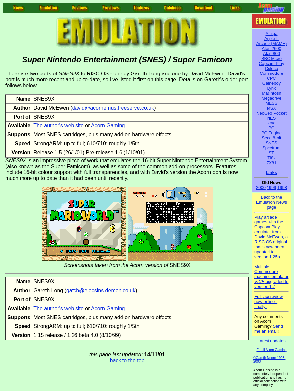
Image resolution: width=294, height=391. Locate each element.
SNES (271, 142)
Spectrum (271, 147)
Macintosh (271, 93)
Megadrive (272, 98)
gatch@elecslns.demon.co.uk (100, 290)
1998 (282, 187)
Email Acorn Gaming (271, 350)
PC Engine (271, 132)
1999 (271, 187)
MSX (271, 108)
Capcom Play (271, 63)
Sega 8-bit (271, 137)
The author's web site (58, 125)
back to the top (127, 360)
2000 (261, 187)
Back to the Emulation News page (271, 202)
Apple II (271, 38)
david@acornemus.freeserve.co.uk (113, 108)
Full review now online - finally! (268, 301)
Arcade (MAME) (271, 43)
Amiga (272, 33)
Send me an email (268, 329)
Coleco (271, 68)
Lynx (271, 88)
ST (271, 152)
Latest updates (271, 340)
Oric (271, 123)
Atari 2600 (271, 48)
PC (271, 127)
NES (271, 118)
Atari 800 (271, 53)
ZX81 (271, 162)
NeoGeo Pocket (271, 113)
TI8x (271, 157)
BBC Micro (271, 58)
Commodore (271, 73)
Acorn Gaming (108, 125)
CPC (271, 78)
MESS (272, 103)
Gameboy (271, 83)
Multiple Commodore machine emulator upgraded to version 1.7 (271, 276)
